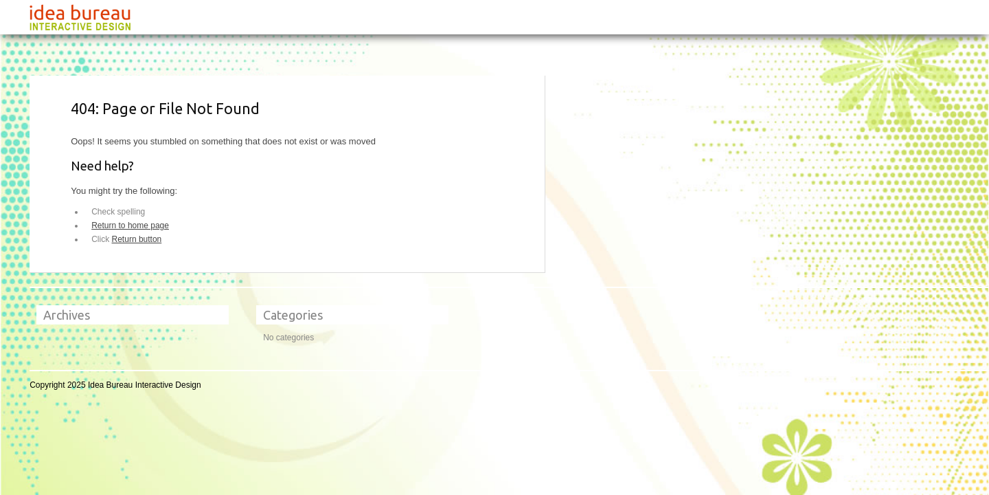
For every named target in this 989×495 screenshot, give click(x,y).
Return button (137, 239)
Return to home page (130, 225)
